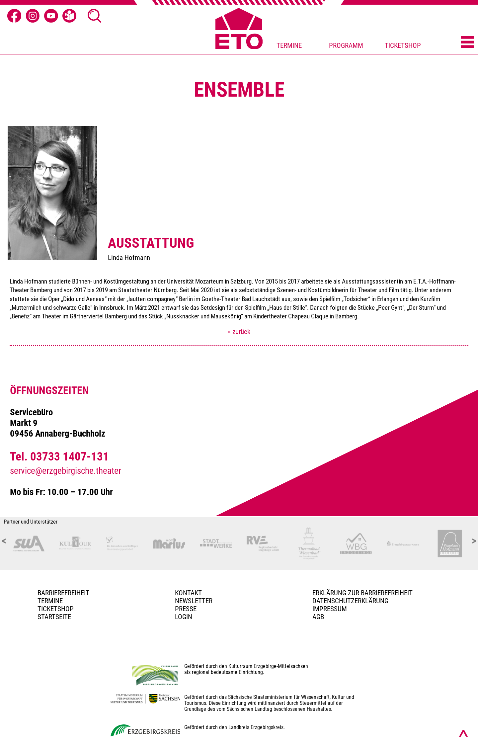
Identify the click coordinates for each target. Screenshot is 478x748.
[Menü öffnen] (467, 42)
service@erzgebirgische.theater (65, 470)
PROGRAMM (346, 45)
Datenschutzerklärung (350, 601)
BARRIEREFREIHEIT (63, 593)
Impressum (329, 609)
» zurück (239, 332)
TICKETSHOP (403, 45)
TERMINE (289, 45)
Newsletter (193, 601)
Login (183, 617)
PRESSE (186, 609)
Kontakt (188, 593)
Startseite (54, 617)
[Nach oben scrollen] (463, 733)
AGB (318, 617)
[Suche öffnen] (95, 16)
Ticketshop (56, 609)
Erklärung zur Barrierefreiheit (362, 593)
